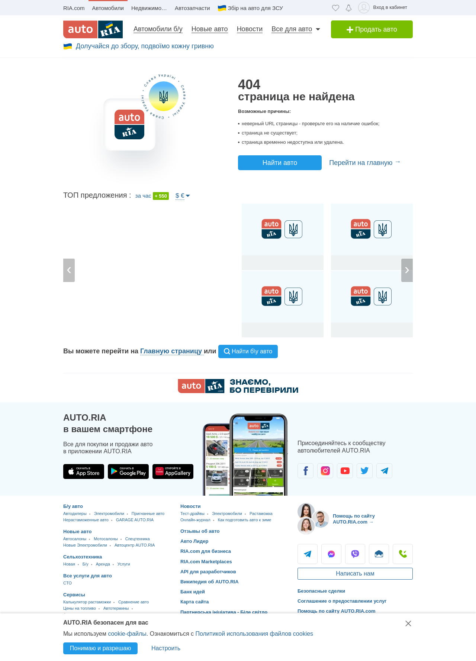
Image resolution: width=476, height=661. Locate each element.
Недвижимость (150, 8)
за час (152, 196)
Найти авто (280, 162)
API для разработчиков (208, 571)
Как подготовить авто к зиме (244, 520)
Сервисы (74, 594)
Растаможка (261, 513)
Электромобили (109, 513)
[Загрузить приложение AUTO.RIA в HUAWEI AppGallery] (172, 471)
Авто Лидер (194, 541)
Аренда (103, 564)
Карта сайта (194, 602)
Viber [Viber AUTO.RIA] (355, 554)
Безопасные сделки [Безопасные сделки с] (321, 591)
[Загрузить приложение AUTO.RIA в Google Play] (128, 471)
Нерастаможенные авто (86, 520)
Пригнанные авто (148, 513)
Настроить (165, 648)
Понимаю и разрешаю (100, 648)
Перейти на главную (361, 162)
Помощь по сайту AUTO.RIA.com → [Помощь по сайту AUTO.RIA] (354, 519)
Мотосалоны (106, 539)
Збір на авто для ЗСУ (255, 8)
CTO (67, 583)
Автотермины (116, 608)
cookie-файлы (127, 634)
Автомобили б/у (158, 29)
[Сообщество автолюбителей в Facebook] (305, 470)
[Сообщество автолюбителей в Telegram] (384, 470)
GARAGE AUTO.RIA (135, 520)
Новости (250, 29)
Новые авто (210, 29)
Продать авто (372, 29)
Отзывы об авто (200, 531)
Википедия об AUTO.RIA (209, 581)
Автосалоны (74, 539)
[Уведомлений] (348, 8)
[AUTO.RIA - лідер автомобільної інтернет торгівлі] (93, 29)
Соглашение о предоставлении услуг (342, 601)
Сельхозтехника (82, 557)
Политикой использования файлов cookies (254, 634)
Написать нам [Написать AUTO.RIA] (355, 573)
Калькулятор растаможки (87, 602)
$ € (180, 195)
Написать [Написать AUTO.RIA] (379, 554)
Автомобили (108, 8)
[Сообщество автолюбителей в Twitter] (365, 470)
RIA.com (74, 8)
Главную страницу (172, 351)
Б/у (86, 564)
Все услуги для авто (87, 576)
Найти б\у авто (248, 351)
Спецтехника (137, 539)
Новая (69, 564)
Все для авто (291, 29)
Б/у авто (73, 506)
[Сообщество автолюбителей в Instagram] (325, 470)
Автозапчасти (192, 8)
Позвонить (403, 554)
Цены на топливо (79, 608)
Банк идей (192, 591)
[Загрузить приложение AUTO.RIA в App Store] (83, 471)
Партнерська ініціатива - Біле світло (223, 612)
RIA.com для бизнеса (205, 551)
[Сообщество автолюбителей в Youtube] (345, 470)
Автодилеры (75, 513)
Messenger (331, 554)
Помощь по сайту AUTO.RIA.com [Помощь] (337, 611)
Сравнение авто (133, 602)
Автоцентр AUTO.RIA (135, 545)
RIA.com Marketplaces (206, 561)
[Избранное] (335, 7)
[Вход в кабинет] (384, 7)
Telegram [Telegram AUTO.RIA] (308, 554)
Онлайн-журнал (195, 520)
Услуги (124, 564)
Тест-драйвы (192, 513)
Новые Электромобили (85, 545)
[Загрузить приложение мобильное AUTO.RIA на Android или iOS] (245, 455)
